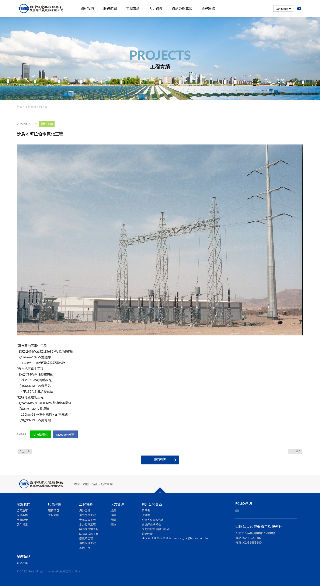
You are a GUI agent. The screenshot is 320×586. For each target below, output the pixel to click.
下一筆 (293, 451)
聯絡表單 (22, 563)
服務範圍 (110, 9)
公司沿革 (22, 510)
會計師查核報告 (151, 524)
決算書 (146, 515)
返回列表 (160, 459)
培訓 (113, 515)
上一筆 (26, 451)
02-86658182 (252, 538)
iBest (78, 571)
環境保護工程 (87, 543)
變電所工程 (86, 538)
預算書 (146, 510)
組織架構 (22, 515)
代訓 (113, 520)
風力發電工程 (87, 515)
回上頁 (43, 106)
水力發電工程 (87, 524)
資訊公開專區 (182, 9)
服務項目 (53, 510)
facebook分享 (65, 434)
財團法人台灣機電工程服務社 (41, 8)
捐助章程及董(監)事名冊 (156, 529)
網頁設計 (65, 571)
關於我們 (87, 9)
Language (283, 8)
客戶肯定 (22, 524)
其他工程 (84, 548)
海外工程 (84, 510)
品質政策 (22, 520)
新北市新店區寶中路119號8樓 (255, 533)
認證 (113, 510)
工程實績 (133, 9)
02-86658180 (252, 542)
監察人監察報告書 (153, 520)
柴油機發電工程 (88, 529)
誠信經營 (147, 534)
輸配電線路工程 (88, 534)
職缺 (113, 524)
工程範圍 (53, 515)
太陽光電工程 (87, 520)
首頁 (19, 106)
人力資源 (156, 9)
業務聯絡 (208, 9)
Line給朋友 (40, 434)
